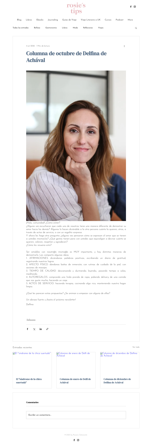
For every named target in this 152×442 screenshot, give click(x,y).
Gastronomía (51, 28)
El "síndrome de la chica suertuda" (29, 380)
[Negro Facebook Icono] (130, 6)
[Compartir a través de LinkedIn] (40, 329)
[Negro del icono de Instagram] (134, 6)
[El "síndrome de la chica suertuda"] (32, 363)
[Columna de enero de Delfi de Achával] (76, 363)
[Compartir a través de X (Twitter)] (34, 329)
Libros (64, 28)
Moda (75, 28)
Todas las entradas (21, 28)
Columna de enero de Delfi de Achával (75, 380)
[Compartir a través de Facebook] (27, 329)
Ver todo (135, 347)
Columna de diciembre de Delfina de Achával (117, 380)
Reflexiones (88, 28)
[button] (136, 28)
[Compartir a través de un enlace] (47, 329)
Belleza (37, 28)
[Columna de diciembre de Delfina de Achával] (119, 363)
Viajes (100, 28)
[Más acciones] (124, 46)
